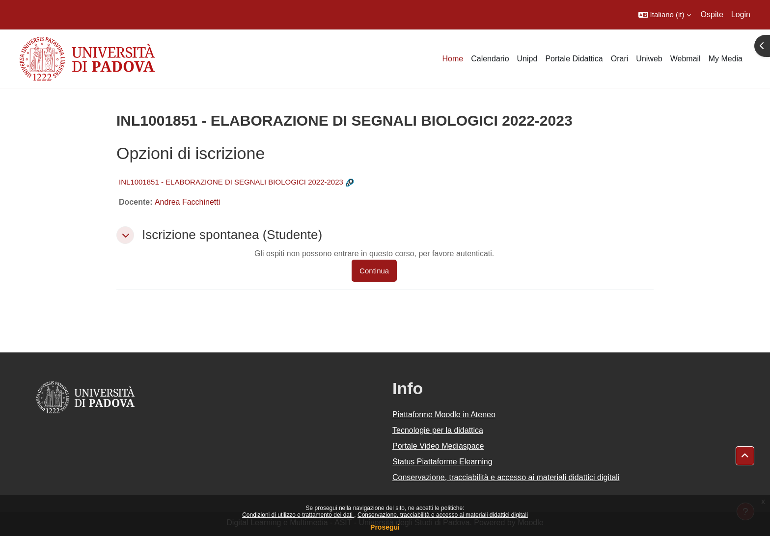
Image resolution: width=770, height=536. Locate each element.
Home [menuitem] (452, 58)
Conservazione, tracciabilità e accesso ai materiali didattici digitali (443, 514)
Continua (374, 271)
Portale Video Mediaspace (438, 446)
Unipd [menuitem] (527, 58)
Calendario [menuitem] (490, 58)
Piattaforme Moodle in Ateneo (443, 414)
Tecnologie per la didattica (437, 430)
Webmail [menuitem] (685, 58)
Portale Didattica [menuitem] (574, 58)
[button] (664, 14)
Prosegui (385, 527)
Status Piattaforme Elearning (442, 461)
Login (740, 14)
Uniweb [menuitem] (649, 58)
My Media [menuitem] (725, 58)
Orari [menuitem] (620, 58)
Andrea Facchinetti (187, 202)
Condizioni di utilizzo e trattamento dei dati (298, 514)
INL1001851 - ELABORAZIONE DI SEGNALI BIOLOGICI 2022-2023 (231, 182)
